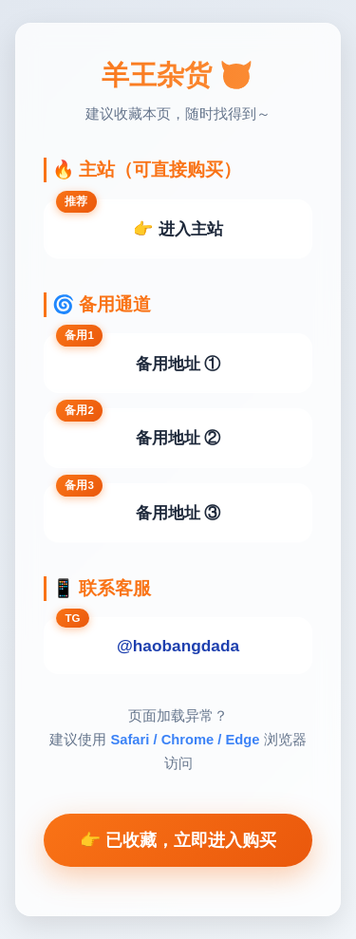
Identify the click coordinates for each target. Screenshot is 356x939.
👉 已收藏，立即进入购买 (178, 840)
